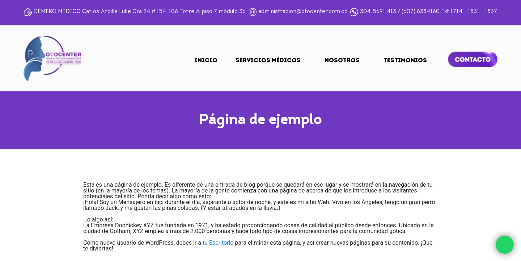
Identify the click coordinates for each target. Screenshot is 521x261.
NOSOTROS (342, 61)
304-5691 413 (378, 11)
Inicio (206, 61)
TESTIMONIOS (405, 61)
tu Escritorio (218, 242)
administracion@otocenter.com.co (303, 11)
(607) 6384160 (421, 11)
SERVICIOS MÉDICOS (268, 61)
